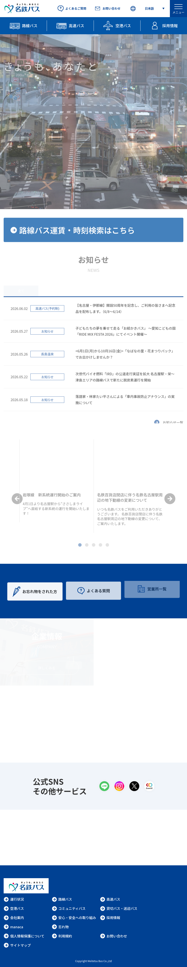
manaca (13, 926)
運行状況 (14, 899)
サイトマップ (17, 945)
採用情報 (110, 917)
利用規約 (62, 936)
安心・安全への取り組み (74, 917)
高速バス (110, 899)
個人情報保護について (24, 936)
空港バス (14, 908)
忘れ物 (60, 926)
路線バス (62, 899)
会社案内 (14, 917)
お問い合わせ (113, 936)
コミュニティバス (68, 908)
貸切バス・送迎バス (118, 908)
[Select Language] (147, 8)
